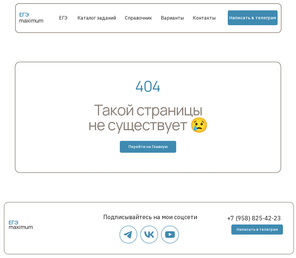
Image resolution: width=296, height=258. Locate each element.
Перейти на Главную (148, 146)
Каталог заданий (96, 18)
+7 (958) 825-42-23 (254, 218)
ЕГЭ (63, 18)
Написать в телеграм (252, 17)
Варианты (172, 18)
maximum (31, 20)
